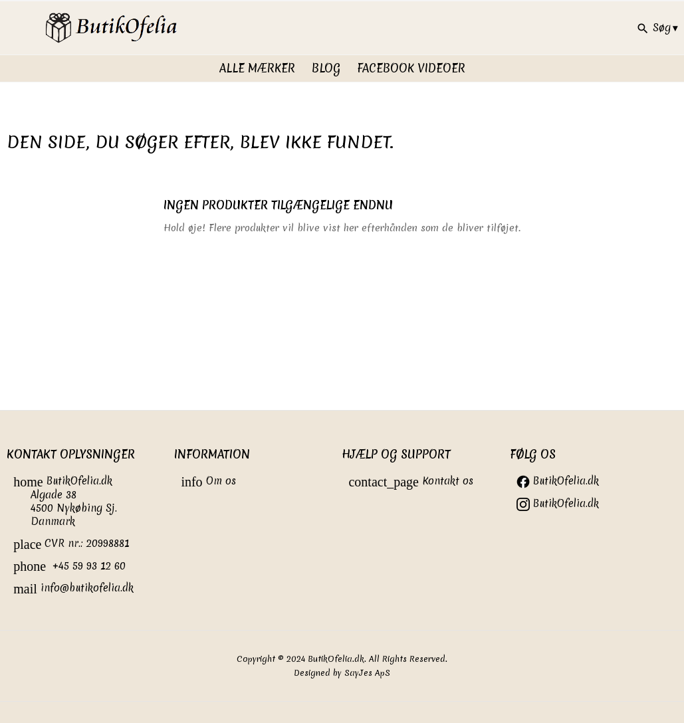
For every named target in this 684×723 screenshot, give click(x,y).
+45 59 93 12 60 (69, 566)
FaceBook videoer (411, 68)
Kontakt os (410, 481)
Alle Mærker (257, 68)
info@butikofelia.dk (73, 588)
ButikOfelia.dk (557, 481)
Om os (208, 481)
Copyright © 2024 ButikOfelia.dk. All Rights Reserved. (342, 659)
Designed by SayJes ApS (342, 672)
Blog (326, 68)
